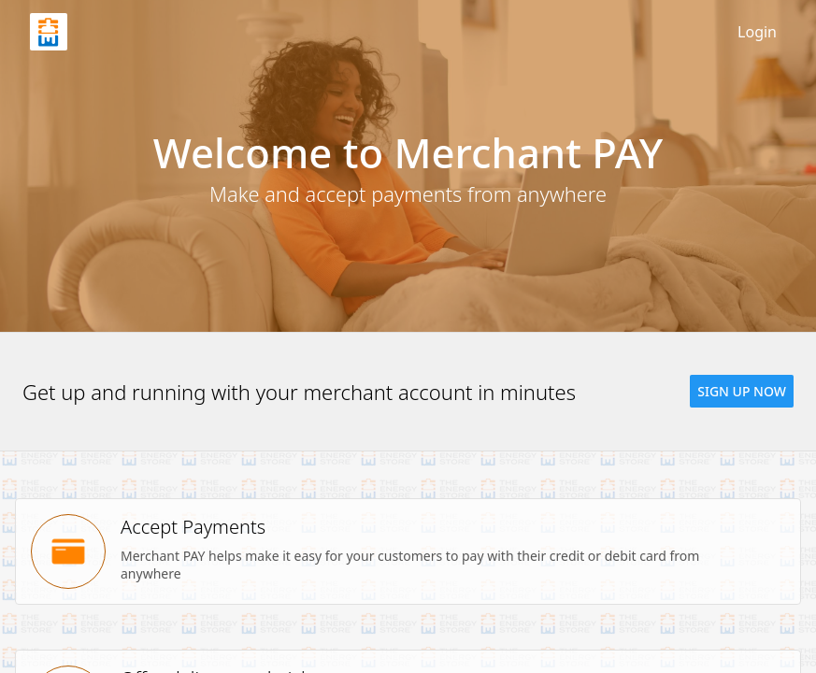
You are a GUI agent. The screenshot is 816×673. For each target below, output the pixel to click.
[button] (742, 391)
